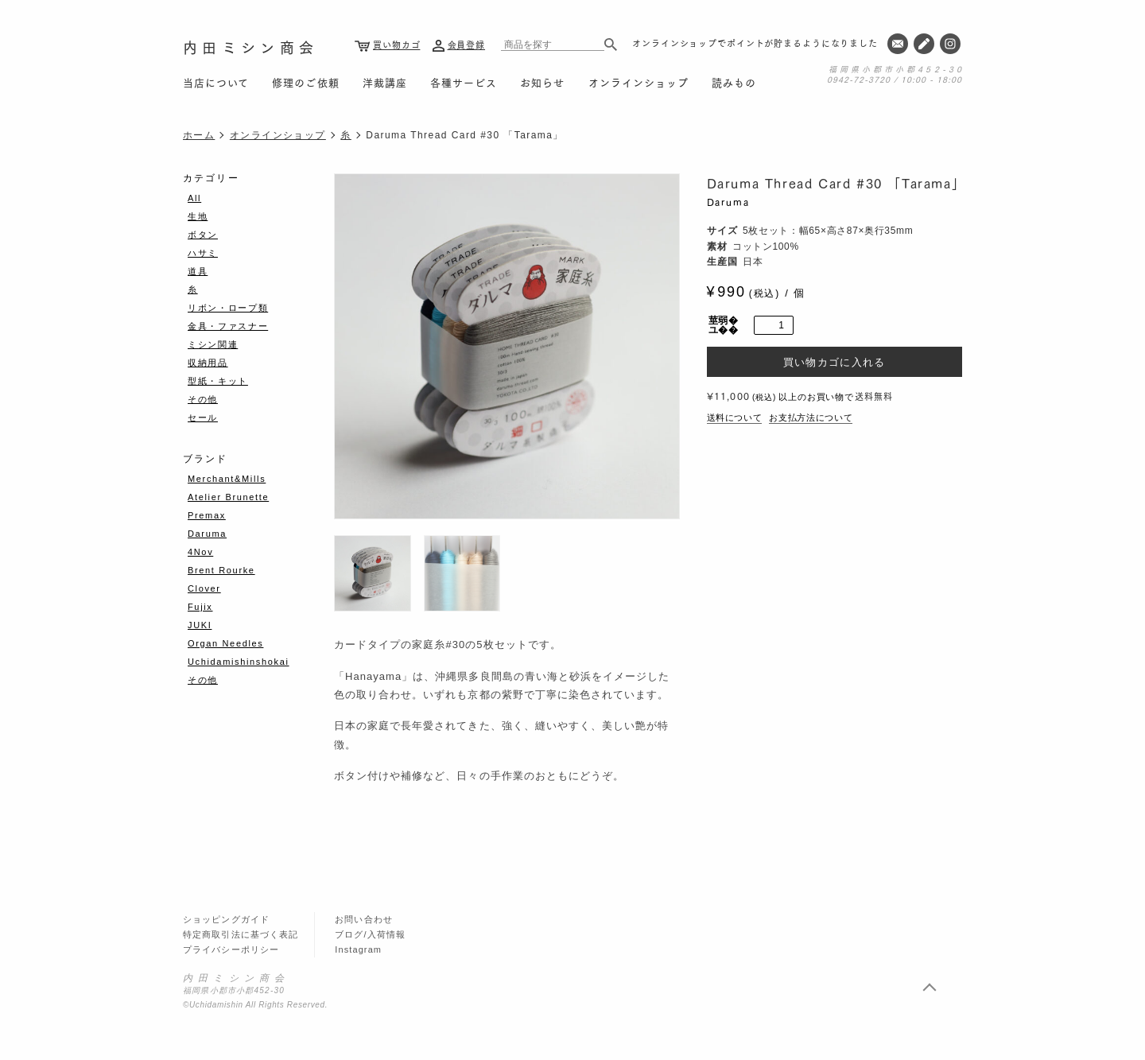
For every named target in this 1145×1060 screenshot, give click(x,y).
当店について (216, 82)
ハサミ (203, 253)
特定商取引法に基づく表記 (240, 934)
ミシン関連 (213, 344)
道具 (198, 271)
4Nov (200, 552)
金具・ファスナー (228, 326)
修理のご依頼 (305, 82)
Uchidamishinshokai (238, 661)
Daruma (728, 201)
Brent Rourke (221, 570)
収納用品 (208, 362)
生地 (198, 216)
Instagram (358, 949)
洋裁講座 (385, 82)
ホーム (199, 135)
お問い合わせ (364, 919)
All (194, 198)
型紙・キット (218, 381)
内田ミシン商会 (250, 46)
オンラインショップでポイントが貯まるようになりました (755, 43)
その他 (203, 399)
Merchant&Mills (227, 478)
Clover (204, 588)
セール (203, 417)
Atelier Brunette (228, 497)
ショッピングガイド (226, 919)
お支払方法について (810, 417)
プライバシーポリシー (231, 949)
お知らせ (542, 82)
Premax (207, 515)
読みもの (734, 82)
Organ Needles (225, 643)
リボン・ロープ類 (228, 308)
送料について (735, 417)
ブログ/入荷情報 (370, 934)
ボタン (203, 234)
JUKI (200, 625)
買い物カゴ (396, 44)
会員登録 (467, 44)
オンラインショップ (638, 82)
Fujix (200, 607)
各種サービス (463, 82)
